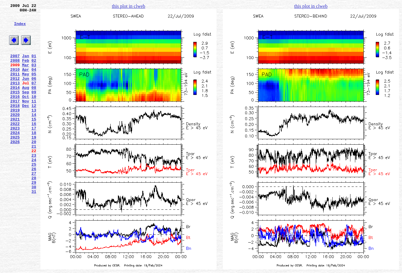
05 (33, 86)
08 (33, 102)
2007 (15, 64)
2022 (15, 146)
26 (33, 200)
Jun (25, 92)
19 (33, 162)
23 (33, 184)
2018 (15, 124)
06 (33, 92)
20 (33, 168)
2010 (15, 81)
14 (33, 135)
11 (33, 119)
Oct (25, 113)
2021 (15, 140)
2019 (15, 130)
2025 (15, 162)
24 (33, 189)
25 (33, 195)
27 (33, 206)
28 (33, 211)
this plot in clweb (128, 6)
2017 (15, 119)
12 (33, 124)
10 (33, 113)
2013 (15, 97)
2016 (15, 113)
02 (33, 70)
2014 (15, 102)
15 (33, 140)
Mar (25, 75)
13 (33, 130)
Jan (25, 64)
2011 (15, 86)
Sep (25, 108)
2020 (15, 135)
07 (33, 97)
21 (33, 173)
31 (33, 227)
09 (33, 108)
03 (33, 75)
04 (33, 81)
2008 (15, 70)
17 (33, 151)
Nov (25, 119)
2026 (15, 168)
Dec (25, 124)
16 (33, 146)
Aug (25, 102)
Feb (25, 70)
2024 (15, 157)
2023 (15, 151)
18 (33, 157)
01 (33, 64)
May (25, 86)
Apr (25, 81)
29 (33, 216)
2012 (15, 92)
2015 (15, 108)
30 (33, 222)
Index (20, 28)
